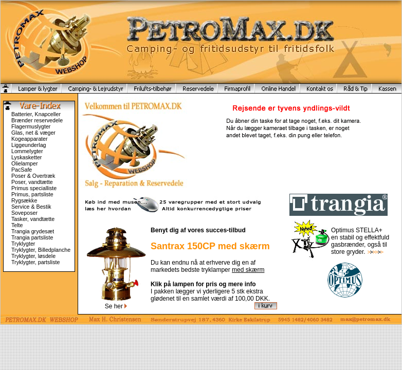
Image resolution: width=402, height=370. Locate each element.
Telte (17, 225)
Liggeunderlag (28, 145)
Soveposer (24, 213)
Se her (116, 306)
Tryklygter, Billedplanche (40, 250)
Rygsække (24, 200)
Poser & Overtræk (33, 176)
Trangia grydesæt (32, 231)
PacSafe (21, 169)
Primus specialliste (34, 188)
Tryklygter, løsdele (33, 256)
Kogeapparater (29, 139)
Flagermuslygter (30, 126)
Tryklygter (23, 243)
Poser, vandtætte (32, 182)
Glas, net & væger (33, 133)
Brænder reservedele (37, 120)
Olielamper (24, 163)
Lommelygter (27, 151)
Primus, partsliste (32, 194)
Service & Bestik (31, 206)
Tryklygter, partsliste (35, 262)
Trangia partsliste (32, 237)
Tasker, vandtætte (32, 219)
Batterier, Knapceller (36, 114)
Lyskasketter (26, 157)
